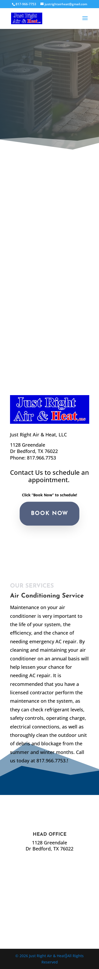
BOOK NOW (49, 514)
